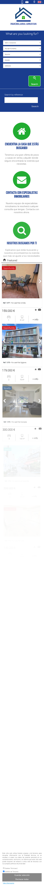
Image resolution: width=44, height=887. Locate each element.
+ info (35, 319)
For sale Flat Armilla (14, 303)
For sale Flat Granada (15, 421)
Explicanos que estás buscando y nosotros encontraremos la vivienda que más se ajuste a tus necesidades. (21, 256)
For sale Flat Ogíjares (15, 362)
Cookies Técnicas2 (10, 868)
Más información (8, 883)
